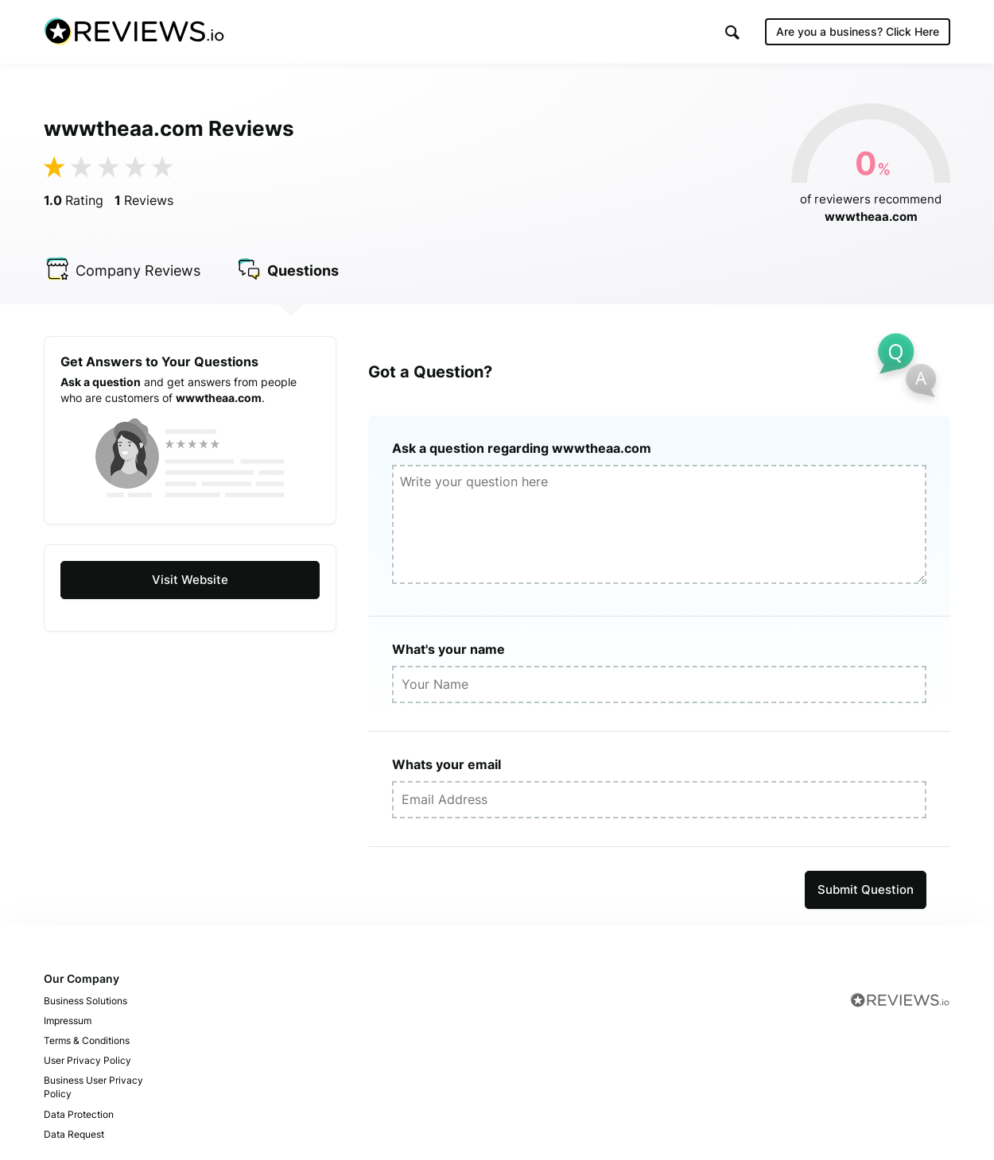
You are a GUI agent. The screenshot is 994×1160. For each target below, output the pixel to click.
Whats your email (446, 764)
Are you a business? (857, 31)
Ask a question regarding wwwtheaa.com (521, 448)
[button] (732, 32)
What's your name (448, 649)
